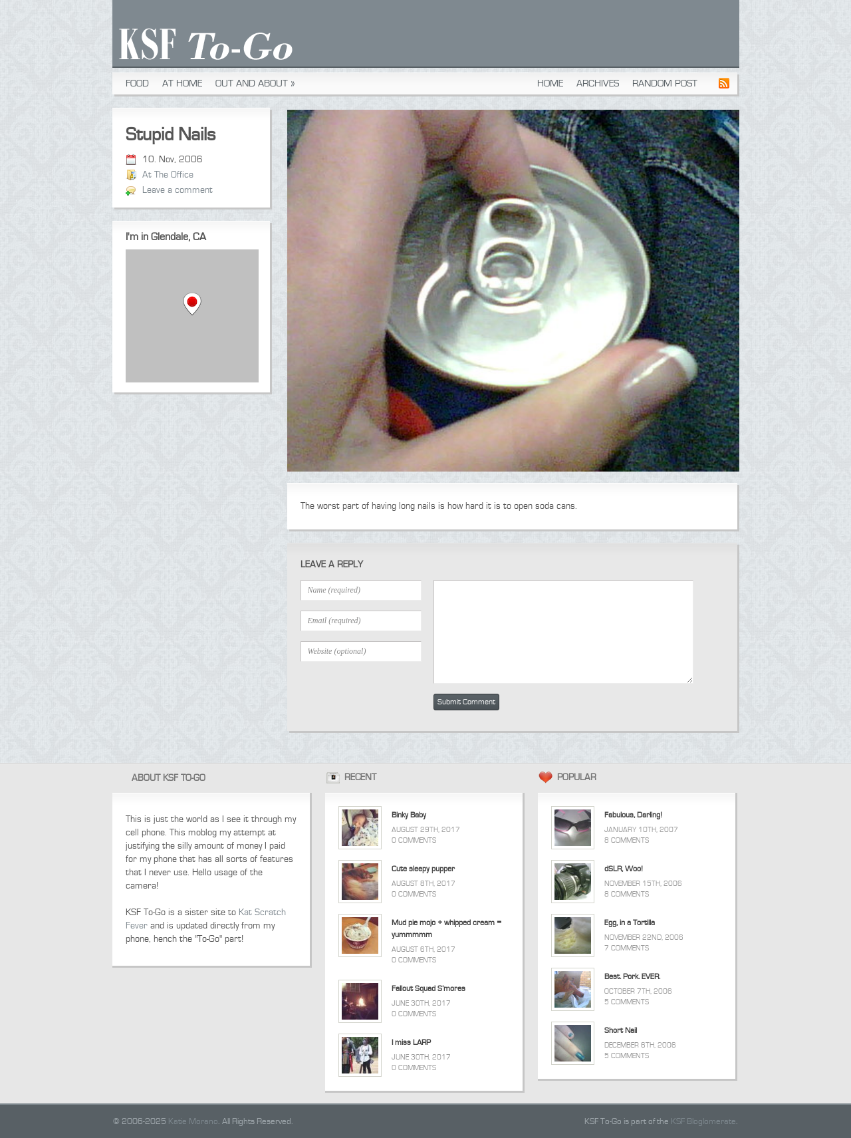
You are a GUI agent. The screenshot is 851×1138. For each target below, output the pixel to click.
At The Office (167, 175)
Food (137, 83)
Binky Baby (409, 815)
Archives (597, 83)
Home (550, 83)
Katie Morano (193, 1121)
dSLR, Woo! (623, 869)
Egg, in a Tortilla (629, 923)
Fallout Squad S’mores (428, 988)
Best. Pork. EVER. (632, 976)
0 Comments (414, 840)
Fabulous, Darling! (633, 815)
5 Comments (626, 1002)
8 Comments (626, 840)
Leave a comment (177, 190)
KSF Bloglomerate (703, 1121)
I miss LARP (411, 1042)
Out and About (255, 83)
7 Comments (626, 948)
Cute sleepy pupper (423, 869)
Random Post (664, 83)
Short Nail (620, 1030)
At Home (182, 83)
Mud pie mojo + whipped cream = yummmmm (446, 929)
